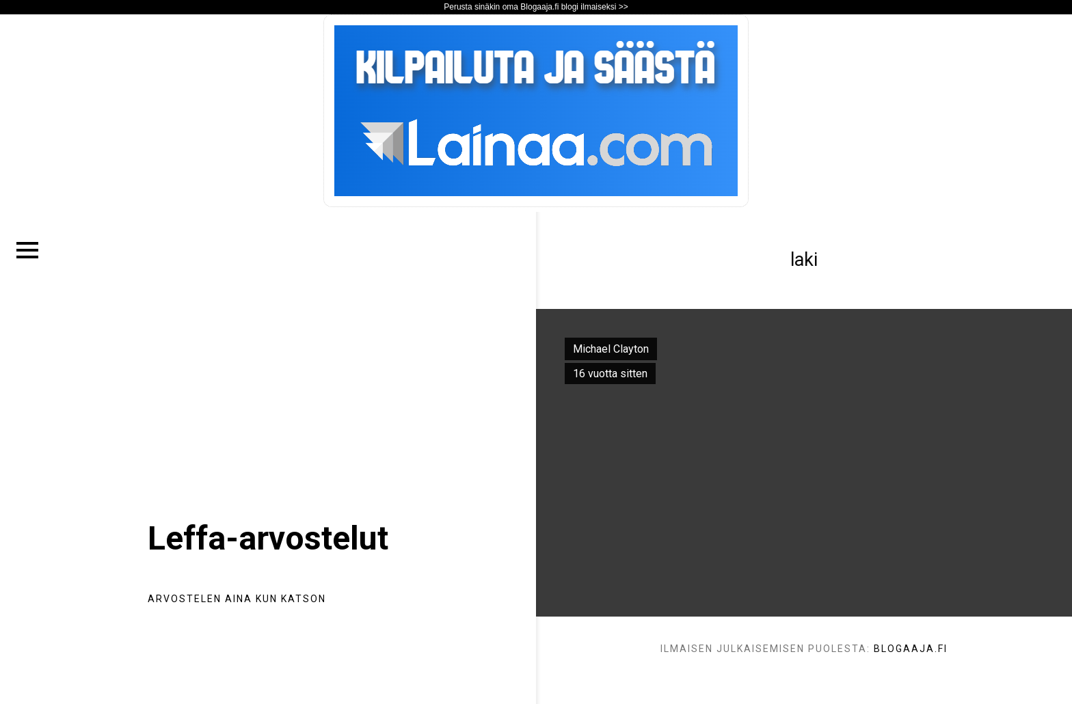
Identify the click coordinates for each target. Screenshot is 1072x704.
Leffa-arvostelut (268, 538)
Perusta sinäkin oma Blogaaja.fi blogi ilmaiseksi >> (536, 7)
